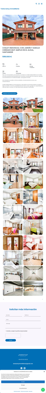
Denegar (23, 385)
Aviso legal (30, 391)
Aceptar (23, 381)
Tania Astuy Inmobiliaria (10, 9)
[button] (44, 371)
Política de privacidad (24, 391)
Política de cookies (17, 391)
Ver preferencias (23, 388)
